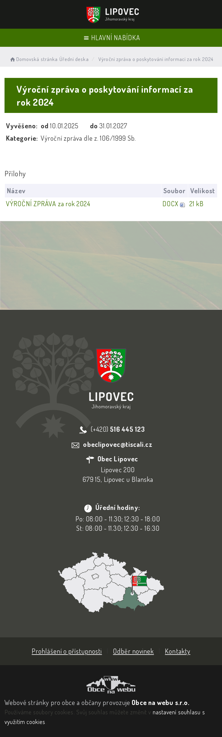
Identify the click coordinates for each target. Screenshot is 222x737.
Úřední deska (74, 59)
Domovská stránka (33, 59)
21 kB (196, 203)
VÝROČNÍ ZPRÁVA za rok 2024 (48, 203)
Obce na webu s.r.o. (160, 702)
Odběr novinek (133, 651)
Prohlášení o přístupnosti (67, 651)
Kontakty (177, 651)
